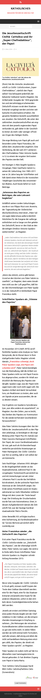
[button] (38, 21)
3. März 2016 (8, 49)
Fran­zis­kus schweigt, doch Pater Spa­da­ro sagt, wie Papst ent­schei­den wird (18, 364)
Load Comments (20, 683)
